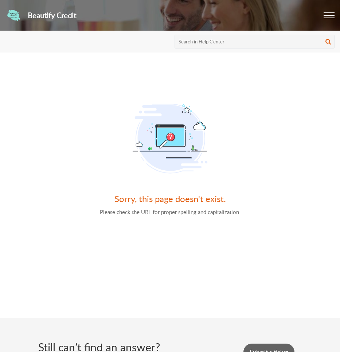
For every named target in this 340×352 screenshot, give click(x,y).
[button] (329, 15)
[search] (255, 42)
